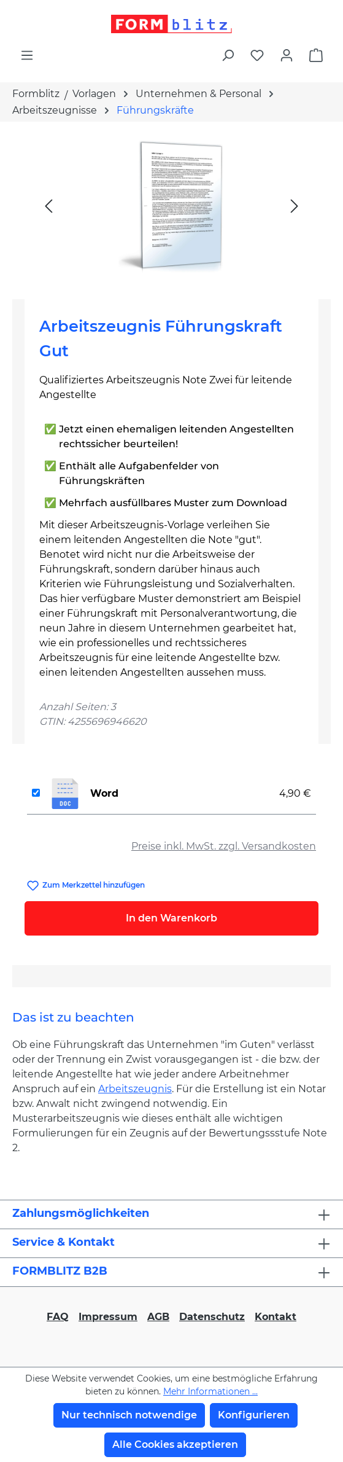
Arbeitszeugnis (135, 1089)
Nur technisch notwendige (129, 1415)
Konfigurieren (254, 1415)
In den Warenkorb (171, 918)
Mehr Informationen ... (210, 1391)
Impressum (108, 1317)
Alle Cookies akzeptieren (175, 1444)
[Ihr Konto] (286, 55)
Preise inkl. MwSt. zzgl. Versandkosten (223, 846)
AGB (158, 1317)
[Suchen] (227, 55)
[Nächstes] (294, 205)
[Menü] (27, 55)
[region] (171, 205)
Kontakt (275, 1317)
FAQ (58, 1317)
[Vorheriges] (48, 205)
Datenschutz (212, 1317)
